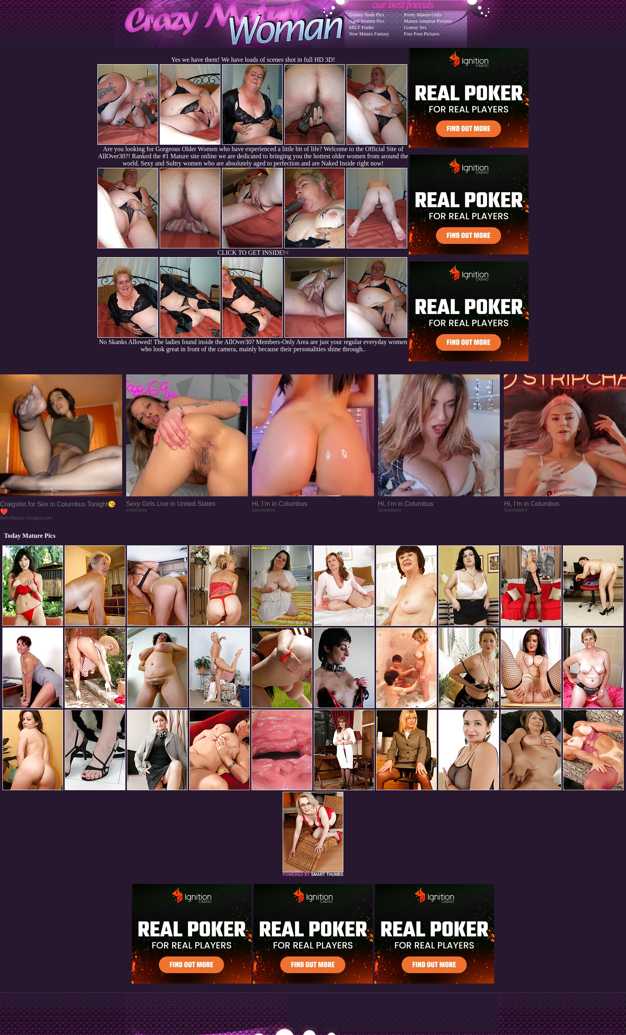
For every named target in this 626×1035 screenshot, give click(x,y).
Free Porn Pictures (422, 34)
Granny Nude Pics (366, 15)
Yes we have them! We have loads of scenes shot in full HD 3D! (253, 59)
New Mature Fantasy (369, 34)
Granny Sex (415, 27)
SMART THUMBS (327, 874)
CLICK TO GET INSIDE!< (253, 252)
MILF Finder (361, 27)
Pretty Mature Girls (422, 15)
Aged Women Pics (366, 21)
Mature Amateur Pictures (428, 21)
